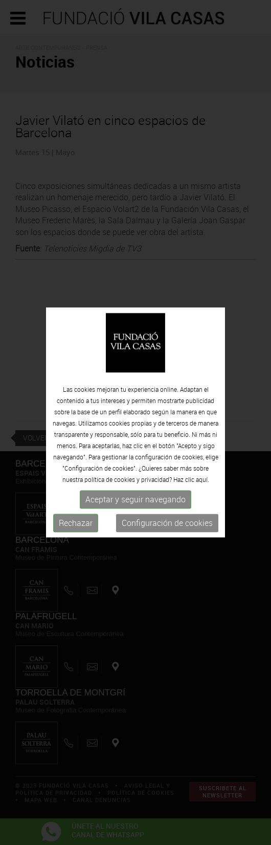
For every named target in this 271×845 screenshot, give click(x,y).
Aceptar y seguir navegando (135, 499)
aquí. (202, 479)
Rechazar (76, 523)
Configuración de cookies (167, 523)
